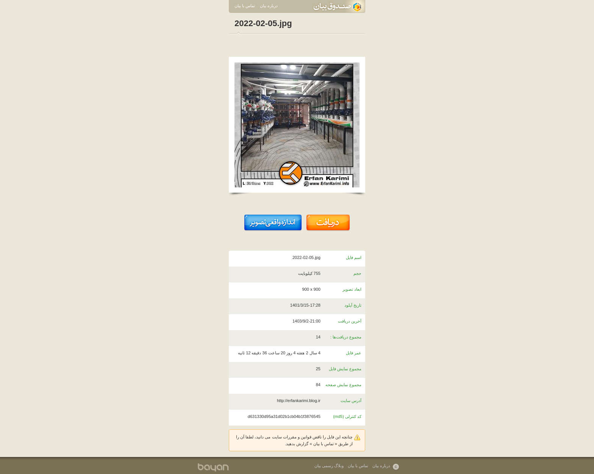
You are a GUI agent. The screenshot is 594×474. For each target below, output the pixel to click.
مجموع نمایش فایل (345, 368)
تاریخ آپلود (352, 305)
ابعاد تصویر (351, 289)
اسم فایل (353, 257)
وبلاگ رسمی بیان (329, 465)
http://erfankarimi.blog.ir (298, 400)
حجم (357, 273)
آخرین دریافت (349, 321)
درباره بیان (269, 5)
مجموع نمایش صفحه (343, 384)
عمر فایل (353, 353)
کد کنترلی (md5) (347, 416)
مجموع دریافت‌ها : (345, 337)
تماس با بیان (244, 5)
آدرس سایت (351, 400)
